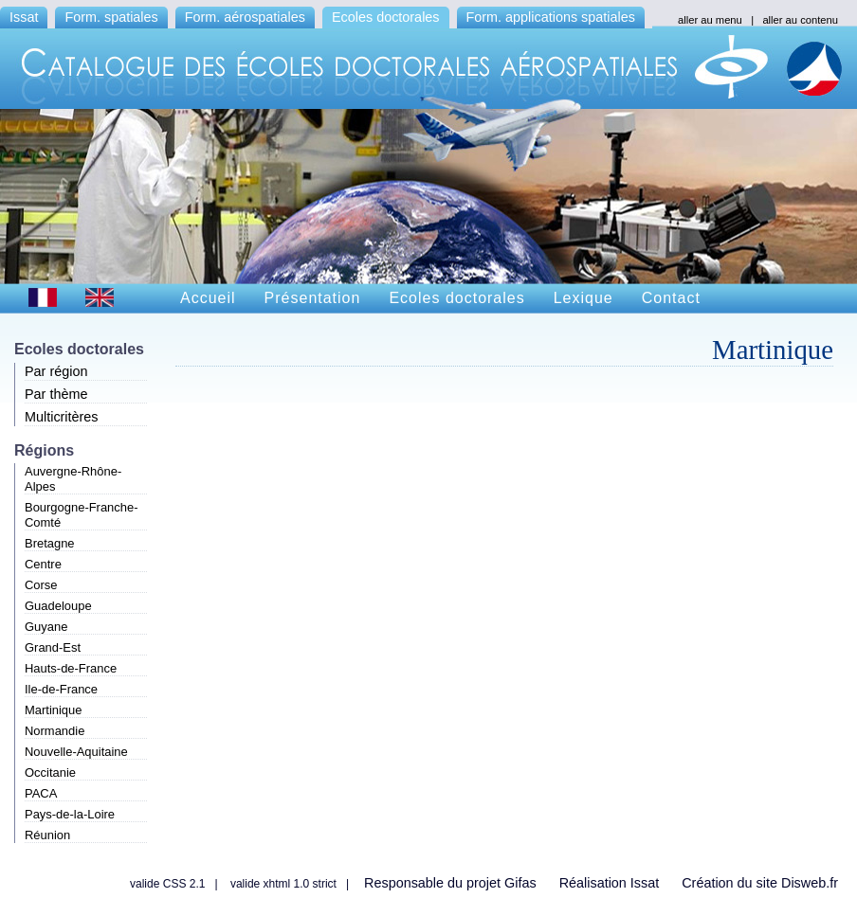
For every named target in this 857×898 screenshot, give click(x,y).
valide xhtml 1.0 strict (283, 883)
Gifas (520, 882)
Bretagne (50, 543)
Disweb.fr (809, 882)
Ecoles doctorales (386, 17)
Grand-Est (53, 647)
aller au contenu (800, 20)
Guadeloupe (58, 606)
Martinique (53, 710)
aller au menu (710, 20)
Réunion (47, 835)
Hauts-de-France (71, 668)
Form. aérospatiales (245, 17)
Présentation (312, 298)
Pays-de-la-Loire (70, 814)
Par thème (56, 394)
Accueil (208, 298)
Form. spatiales (110, 17)
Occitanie (50, 772)
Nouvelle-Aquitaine (76, 752)
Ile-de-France (61, 689)
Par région (56, 371)
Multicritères (62, 416)
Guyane (46, 627)
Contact (671, 298)
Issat (23, 17)
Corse (41, 585)
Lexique (583, 298)
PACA (41, 793)
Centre (43, 564)
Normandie (54, 731)
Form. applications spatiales (550, 17)
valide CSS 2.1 (167, 883)
